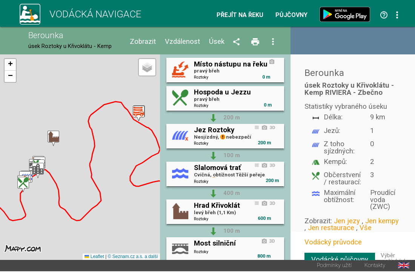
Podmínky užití (334, 266)
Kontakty (374, 266)
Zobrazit (143, 41)
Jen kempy (382, 221)
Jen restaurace (331, 228)
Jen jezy (347, 221)
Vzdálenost (182, 41)
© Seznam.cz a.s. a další (133, 257)
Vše (366, 228)
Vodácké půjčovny (339, 259)
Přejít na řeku (240, 15)
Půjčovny (291, 15)
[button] (23, 185)
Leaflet (94, 257)
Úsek (216, 41)
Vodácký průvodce (333, 242)
